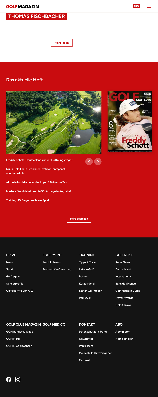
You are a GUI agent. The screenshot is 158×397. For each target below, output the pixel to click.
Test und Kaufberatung (57, 269)
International (123, 276)
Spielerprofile (14, 283)
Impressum (86, 346)
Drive (11, 255)
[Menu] (149, 6)
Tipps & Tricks (87, 262)
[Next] (98, 161)
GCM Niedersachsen (19, 346)
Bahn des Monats (125, 283)
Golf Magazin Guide (127, 290)
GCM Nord (13, 338)
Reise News (122, 262)
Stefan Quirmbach (90, 290)
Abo (136, 6)
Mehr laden (62, 42)
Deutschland (123, 269)
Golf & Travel (123, 305)
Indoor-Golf (86, 269)
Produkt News (51, 262)
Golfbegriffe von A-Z (19, 290)
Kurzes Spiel (87, 283)
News (9, 262)
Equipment (52, 255)
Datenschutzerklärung (93, 331)
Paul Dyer (85, 298)
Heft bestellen (79, 218)
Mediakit (84, 360)
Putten (83, 276)
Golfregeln (13, 276)
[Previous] (89, 161)
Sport (9, 269)
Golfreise (124, 255)
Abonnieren (122, 331)
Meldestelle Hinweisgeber (95, 353)
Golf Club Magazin (23, 324)
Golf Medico (54, 324)
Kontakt (87, 324)
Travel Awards (124, 298)
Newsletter (86, 338)
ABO (119, 324)
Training (87, 255)
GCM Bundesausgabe (19, 331)
